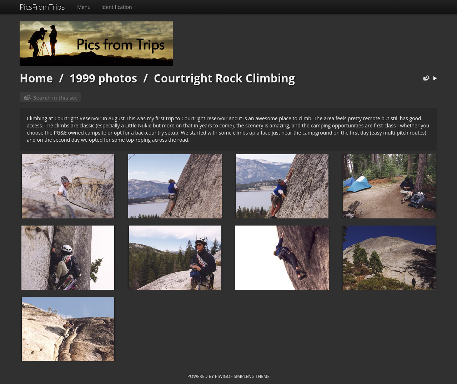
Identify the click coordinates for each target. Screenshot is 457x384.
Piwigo (222, 376)
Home (36, 78)
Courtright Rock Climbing (224, 78)
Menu (84, 7)
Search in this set (55, 97)
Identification (116, 7)
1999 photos (103, 78)
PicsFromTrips (42, 7)
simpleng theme (252, 376)
